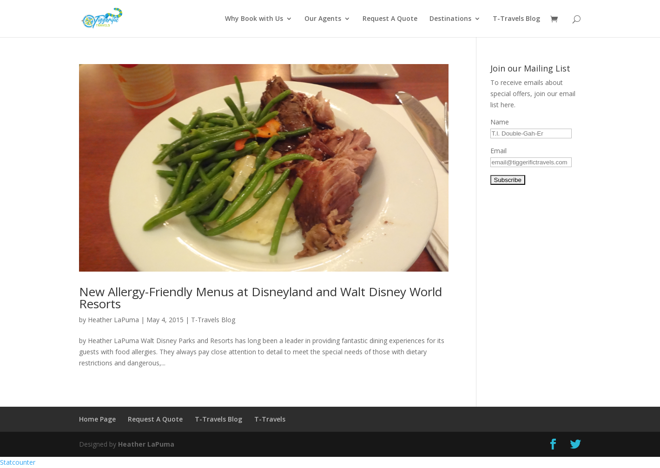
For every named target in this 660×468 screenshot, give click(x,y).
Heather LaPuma (113, 319)
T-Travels (269, 419)
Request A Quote (390, 19)
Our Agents (322, 19)
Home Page (97, 419)
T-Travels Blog (516, 19)
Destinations (450, 19)
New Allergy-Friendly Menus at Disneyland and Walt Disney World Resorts (260, 297)
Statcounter (17, 462)
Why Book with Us (254, 19)
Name (499, 121)
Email (498, 150)
